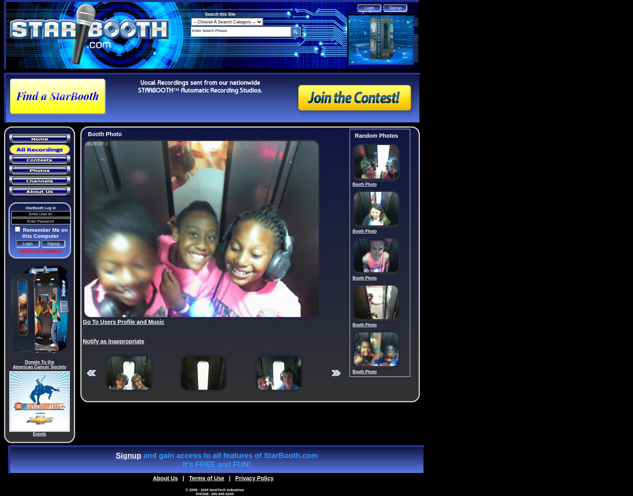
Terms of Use (206, 478)
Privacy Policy (254, 478)
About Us (165, 478)
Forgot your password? (40, 251)
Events (39, 434)
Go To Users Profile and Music (123, 322)
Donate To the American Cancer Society (40, 364)
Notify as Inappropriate (113, 341)
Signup (128, 455)
